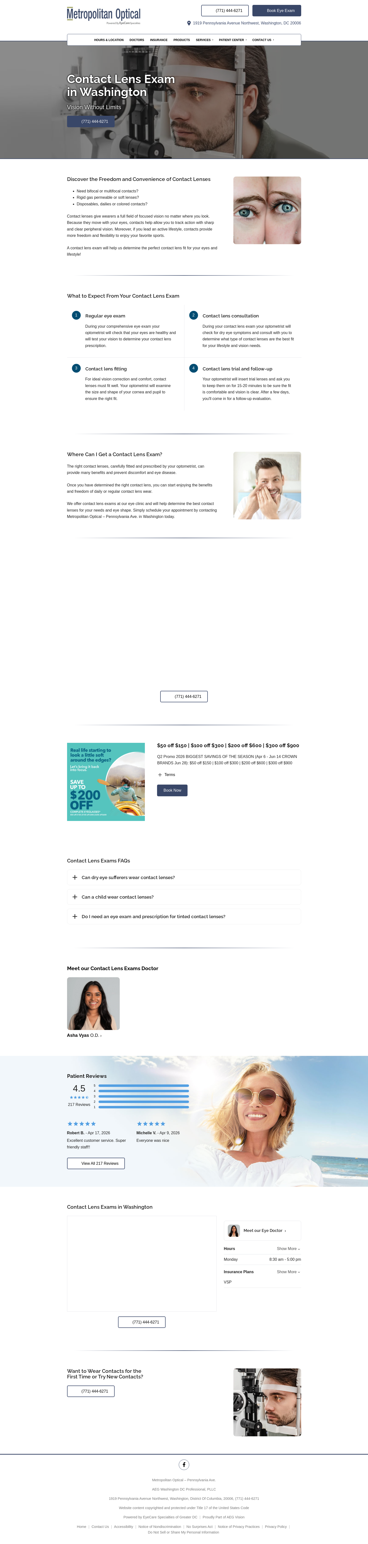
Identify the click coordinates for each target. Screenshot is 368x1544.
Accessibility (123, 1527)
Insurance (159, 40)
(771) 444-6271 (247, 1499)
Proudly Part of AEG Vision (224, 1517)
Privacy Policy (276, 1527)
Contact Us (261, 40)
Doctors (136, 40)
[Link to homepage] (116, 16)
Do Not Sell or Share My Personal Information (184, 1532)
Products (181, 40)
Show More (287, 1249)
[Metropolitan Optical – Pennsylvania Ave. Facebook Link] (184, 1465)
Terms (166, 774)
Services (203, 40)
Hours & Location (108, 40)
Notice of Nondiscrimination (160, 1527)
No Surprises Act (200, 1527)
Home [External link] (81, 1527)
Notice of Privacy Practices (239, 1527)
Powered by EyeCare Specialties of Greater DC (160, 1517)
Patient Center (231, 40)
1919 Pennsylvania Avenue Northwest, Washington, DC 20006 (243, 23)
